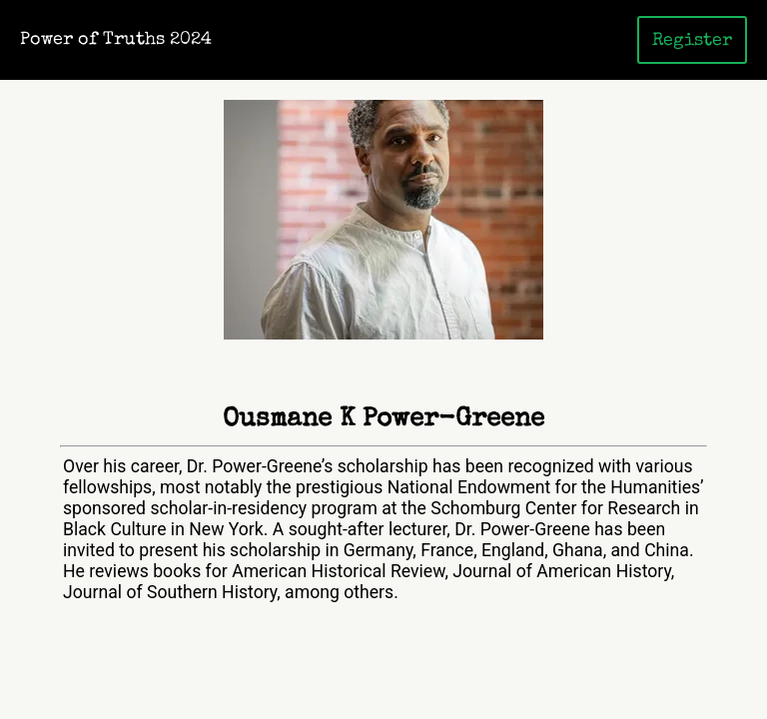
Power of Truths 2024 (116, 40)
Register (692, 41)
